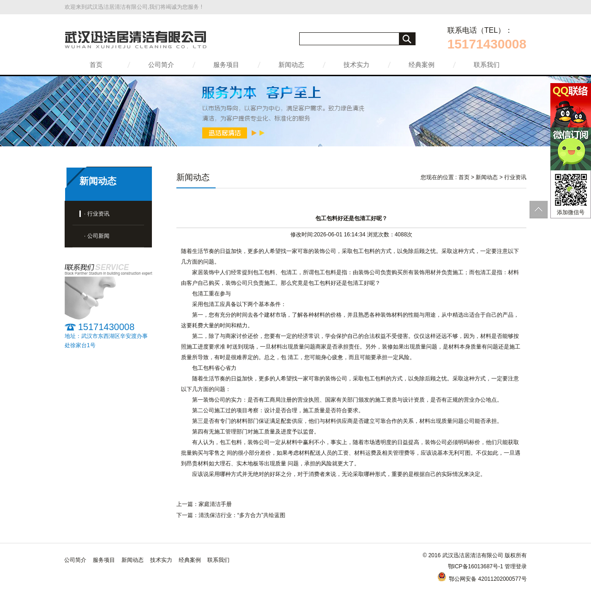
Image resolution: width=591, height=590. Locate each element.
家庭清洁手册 (215, 504)
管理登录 (516, 566)
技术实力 (356, 64)
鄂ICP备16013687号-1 (475, 566)
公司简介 (161, 64)
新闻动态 (291, 64)
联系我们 (487, 64)
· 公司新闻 (96, 236)
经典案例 (421, 64)
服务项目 (226, 64)
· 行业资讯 (96, 214)
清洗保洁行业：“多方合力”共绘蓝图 (242, 515)
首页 (96, 64)
